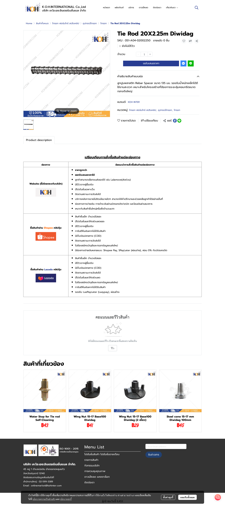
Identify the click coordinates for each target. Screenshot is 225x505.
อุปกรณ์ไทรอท (90, 23)
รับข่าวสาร (153, 455)
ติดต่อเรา (89, 482)
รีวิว (112, 348)
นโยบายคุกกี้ (66, 499)
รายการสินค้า (91, 460)
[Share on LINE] (179, 121)
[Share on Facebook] (175, 121)
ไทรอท (103, 23)
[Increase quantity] (150, 54)
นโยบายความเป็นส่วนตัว (44, 499)
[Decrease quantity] (138, 54)
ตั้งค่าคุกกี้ (168, 497)
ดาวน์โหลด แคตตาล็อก (97, 477)
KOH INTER (134, 102)
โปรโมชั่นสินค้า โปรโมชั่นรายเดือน (101, 454)
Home (29, 23)
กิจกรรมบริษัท (91, 466)
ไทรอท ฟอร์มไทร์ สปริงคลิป (65, 23)
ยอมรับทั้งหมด (187, 497)
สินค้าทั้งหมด (42, 23)
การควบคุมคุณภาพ (94, 471)
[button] (196, 7)
